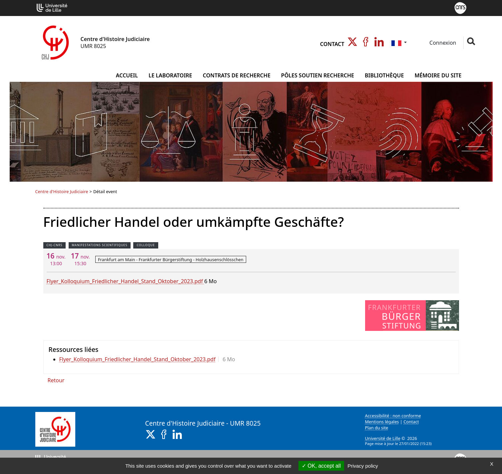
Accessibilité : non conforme (393, 416)
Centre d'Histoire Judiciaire (61, 191)
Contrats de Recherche (236, 75)
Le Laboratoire (170, 75)
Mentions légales (382, 422)
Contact (332, 44)
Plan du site (376, 428)
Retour (56, 380)
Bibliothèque (384, 75)
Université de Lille (382, 438)
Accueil (127, 75)
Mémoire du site (437, 75)
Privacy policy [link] (362, 466)
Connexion (442, 42)
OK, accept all (321, 466)
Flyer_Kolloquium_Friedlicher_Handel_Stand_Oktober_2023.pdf (126, 281)
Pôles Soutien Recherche (317, 75)
